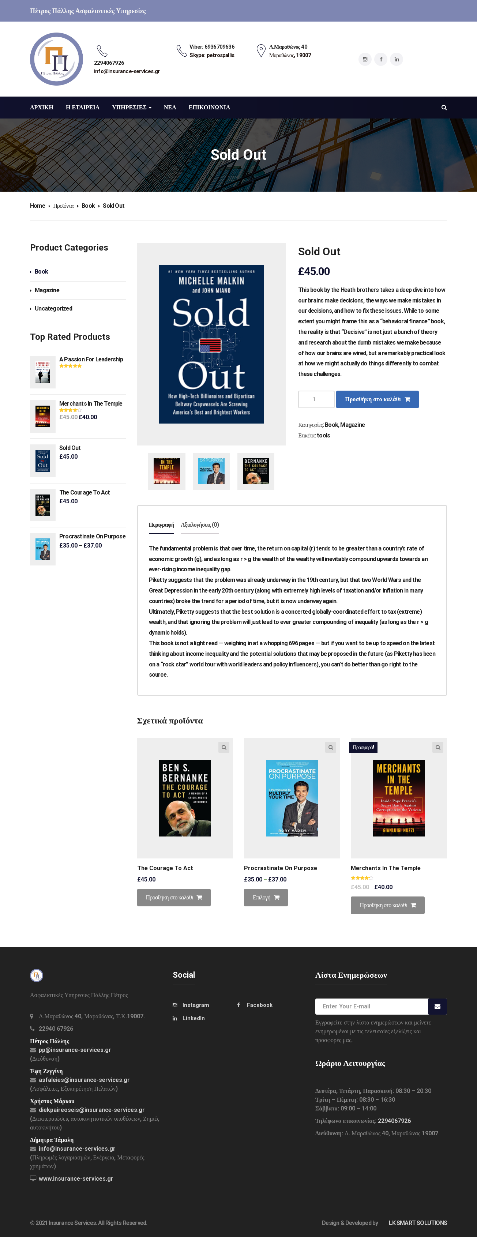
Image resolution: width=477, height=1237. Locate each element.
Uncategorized (53, 308)
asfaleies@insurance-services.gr (84, 1079)
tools (323, 435)
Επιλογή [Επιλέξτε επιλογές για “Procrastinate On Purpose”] (261, 897)
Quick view (223, 747)
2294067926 (394, 1120)
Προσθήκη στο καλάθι (373, 399)
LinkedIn (194, 1018)
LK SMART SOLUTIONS (418, 1222)
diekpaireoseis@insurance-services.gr (92, 1109)
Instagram (196, 1005)
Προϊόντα (63, 205)
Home (37, 205)
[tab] (161, 525)
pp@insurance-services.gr (75, 1049)
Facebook (260, 1005)
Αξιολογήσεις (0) (200, 524)
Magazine (47, 290)
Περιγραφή (161, 524)
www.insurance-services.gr (76, 1178)
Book (88, 205)
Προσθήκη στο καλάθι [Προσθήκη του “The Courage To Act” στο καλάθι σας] (169, 897)
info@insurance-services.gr (77, 1148)
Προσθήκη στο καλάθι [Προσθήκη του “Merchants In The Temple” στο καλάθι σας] (383, 905)
